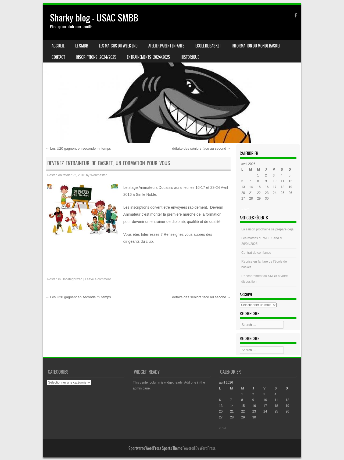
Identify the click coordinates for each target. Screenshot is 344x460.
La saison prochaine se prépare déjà (267, 229)
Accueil (58, 46)
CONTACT (58, 57)
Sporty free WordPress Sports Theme (155, 448)
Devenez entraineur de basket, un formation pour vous (108, 163)
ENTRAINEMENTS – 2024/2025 (148, 57)
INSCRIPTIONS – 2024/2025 (96, 57)
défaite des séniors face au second (201, 148)
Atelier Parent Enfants (166, 46)
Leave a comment (97, 279)
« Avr (245, 209)
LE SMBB (81, 46)
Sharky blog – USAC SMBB (94, 17)
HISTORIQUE (190, 57)
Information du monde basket (256, 46)
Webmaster (98, 175)
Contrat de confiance (256, 253)
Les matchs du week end (118, 46)
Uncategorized (72, 279)
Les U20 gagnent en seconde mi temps (78, 148)
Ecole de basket (208, 46)
